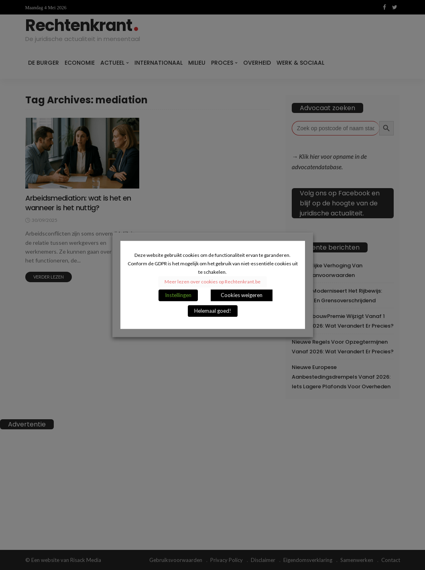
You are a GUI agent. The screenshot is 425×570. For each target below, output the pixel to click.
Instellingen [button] (178, 295)
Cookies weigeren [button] (241, 295)
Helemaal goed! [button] (212, 311)
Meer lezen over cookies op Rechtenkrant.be (212, 282)
